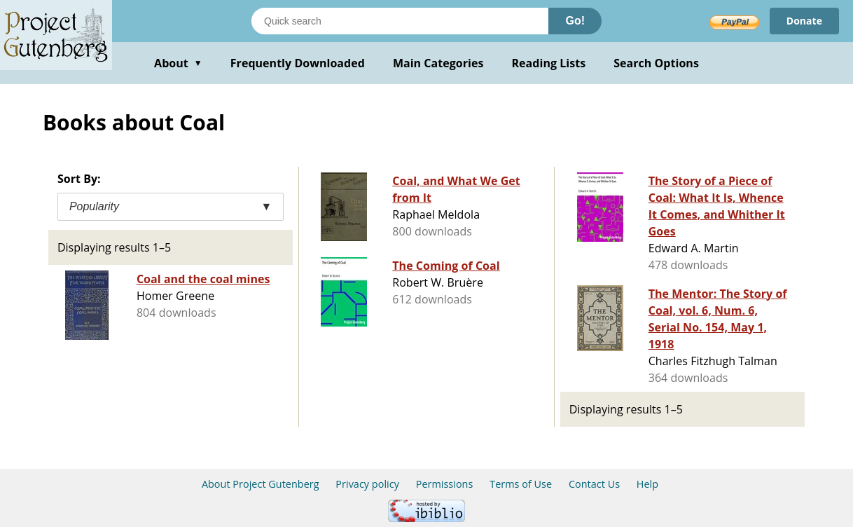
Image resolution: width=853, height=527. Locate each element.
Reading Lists (549, 63)
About (178, 63)
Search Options (656, 63)
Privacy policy (367, 484)
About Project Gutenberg (260, 484)
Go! (575, 21)
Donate (804, 20)
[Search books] (399, 21)
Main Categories (438, 63)
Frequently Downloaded (297, 63)
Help (647, 484)
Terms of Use (521, 484)
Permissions (444, 484)
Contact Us (594, 484)
